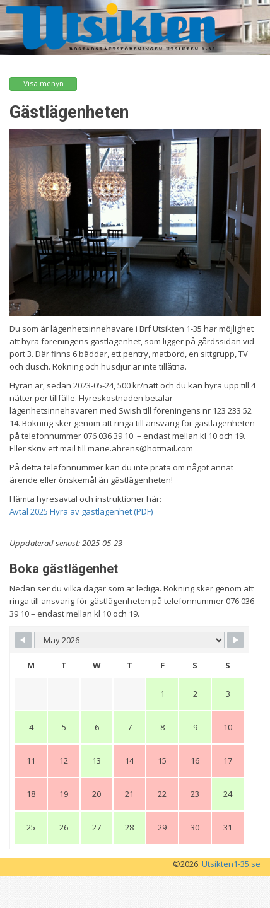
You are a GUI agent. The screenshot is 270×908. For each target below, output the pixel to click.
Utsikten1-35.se (231, 864)
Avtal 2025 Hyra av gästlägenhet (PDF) (81, 511)
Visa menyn (43, 83)
